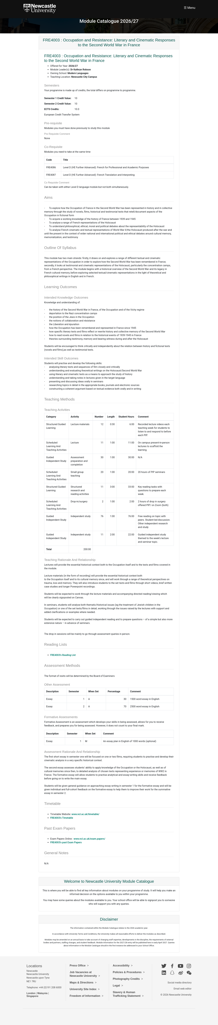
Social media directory (180, 982)
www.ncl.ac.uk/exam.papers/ (89, 838)
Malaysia (42, 993)
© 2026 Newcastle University (176, 994)
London (30, 993)
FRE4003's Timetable (61, 817)
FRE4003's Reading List (63, 655)
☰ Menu (189, 8)
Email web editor (183, 988)
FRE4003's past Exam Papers (66, 842)
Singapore (32, 996)
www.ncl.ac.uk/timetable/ (85, 814)
